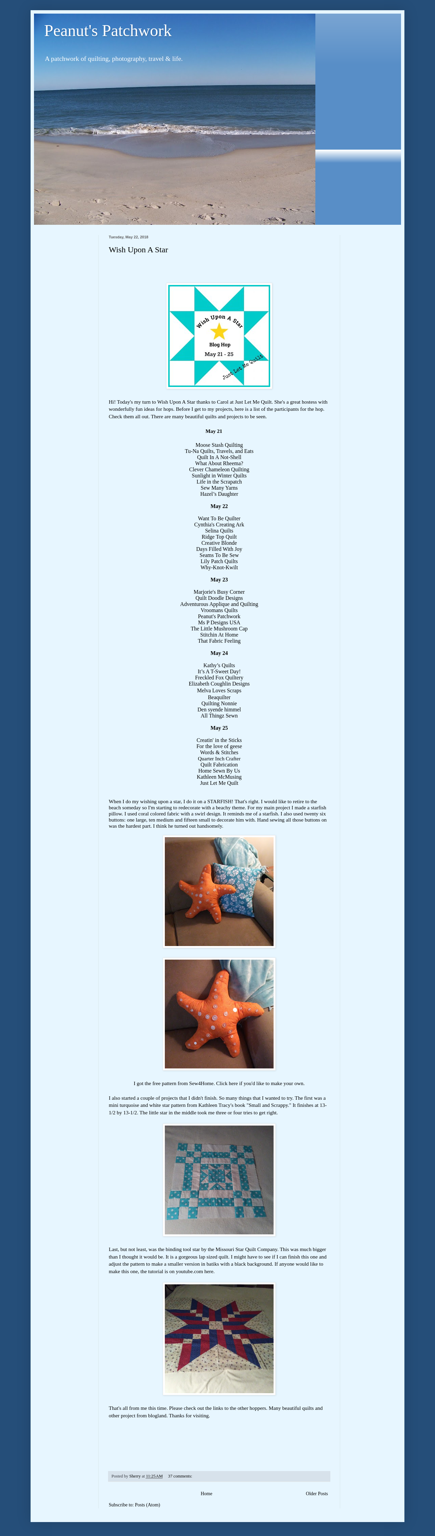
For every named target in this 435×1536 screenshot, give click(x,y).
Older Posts (317, 1493)
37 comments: (180, 1476)
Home (206, 1493)
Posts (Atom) (147, 1504)
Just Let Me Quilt (253, 402)
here (233, 1083)
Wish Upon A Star (138, 249)
